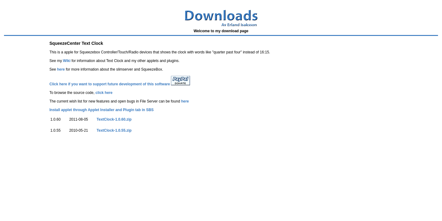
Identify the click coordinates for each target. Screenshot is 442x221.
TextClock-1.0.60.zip (114, 119)
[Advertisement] (114, 155)
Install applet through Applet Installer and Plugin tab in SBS (101, 110)
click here (103, 93)
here (61, 69)
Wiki (67, 61)
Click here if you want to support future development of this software (109, 84)
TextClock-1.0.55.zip (114, 130)
